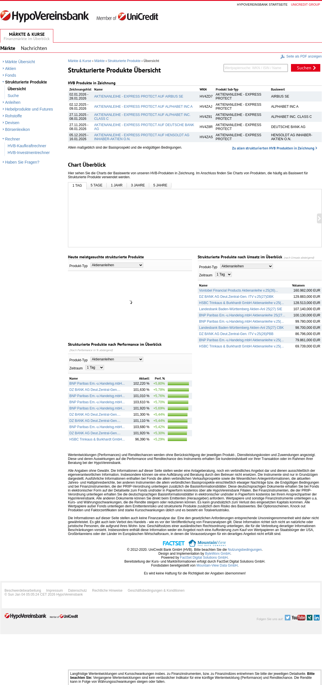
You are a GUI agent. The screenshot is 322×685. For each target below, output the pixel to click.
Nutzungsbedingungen (245, 550)
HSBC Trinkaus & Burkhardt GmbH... (97, 439)
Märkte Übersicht (20, 62)
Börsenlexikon (17, 129)
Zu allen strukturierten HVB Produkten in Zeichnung (273, 148)
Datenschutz (77, 591)
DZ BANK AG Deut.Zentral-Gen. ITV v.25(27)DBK (236, 297)
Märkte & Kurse (79, 61)
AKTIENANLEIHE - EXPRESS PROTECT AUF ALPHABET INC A (143, 107)
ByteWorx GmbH (217, 554)
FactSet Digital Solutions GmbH (204, 558)
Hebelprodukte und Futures (29, 109)
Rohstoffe (13, 116)
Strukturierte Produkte (26, 82)
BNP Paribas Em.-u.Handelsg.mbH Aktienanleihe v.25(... (241, 321)
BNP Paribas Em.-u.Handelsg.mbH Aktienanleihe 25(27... (242, 315)
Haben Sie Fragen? (22, 162)
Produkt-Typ (78, 266)
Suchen (304, 68)
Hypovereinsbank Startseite (262, 4)
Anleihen (13, 102)
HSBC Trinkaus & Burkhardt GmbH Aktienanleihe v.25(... (241, 303)
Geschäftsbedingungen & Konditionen (156, 591)
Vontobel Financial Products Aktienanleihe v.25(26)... (238, 290)
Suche (13, 95)
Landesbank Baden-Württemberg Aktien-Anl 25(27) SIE (240, 309)
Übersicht (17, 89)
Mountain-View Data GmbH (217, 565)
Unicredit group (305, 4)
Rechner (12, 139)
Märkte (99, 61)
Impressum (54, 591)
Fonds (10, 75)
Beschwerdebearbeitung (23, 591)
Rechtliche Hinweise (107, 591)
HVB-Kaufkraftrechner (27, 146)
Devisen (12, 122)
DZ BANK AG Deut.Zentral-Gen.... (94, 390)
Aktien (10, 68)
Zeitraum (76, 368)
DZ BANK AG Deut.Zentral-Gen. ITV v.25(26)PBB (236, 334)
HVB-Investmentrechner (29, 152)
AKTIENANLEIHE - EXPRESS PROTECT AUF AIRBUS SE (138, 96)
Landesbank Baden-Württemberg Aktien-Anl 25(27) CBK (241, 328)
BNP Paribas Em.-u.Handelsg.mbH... (97, 384)
